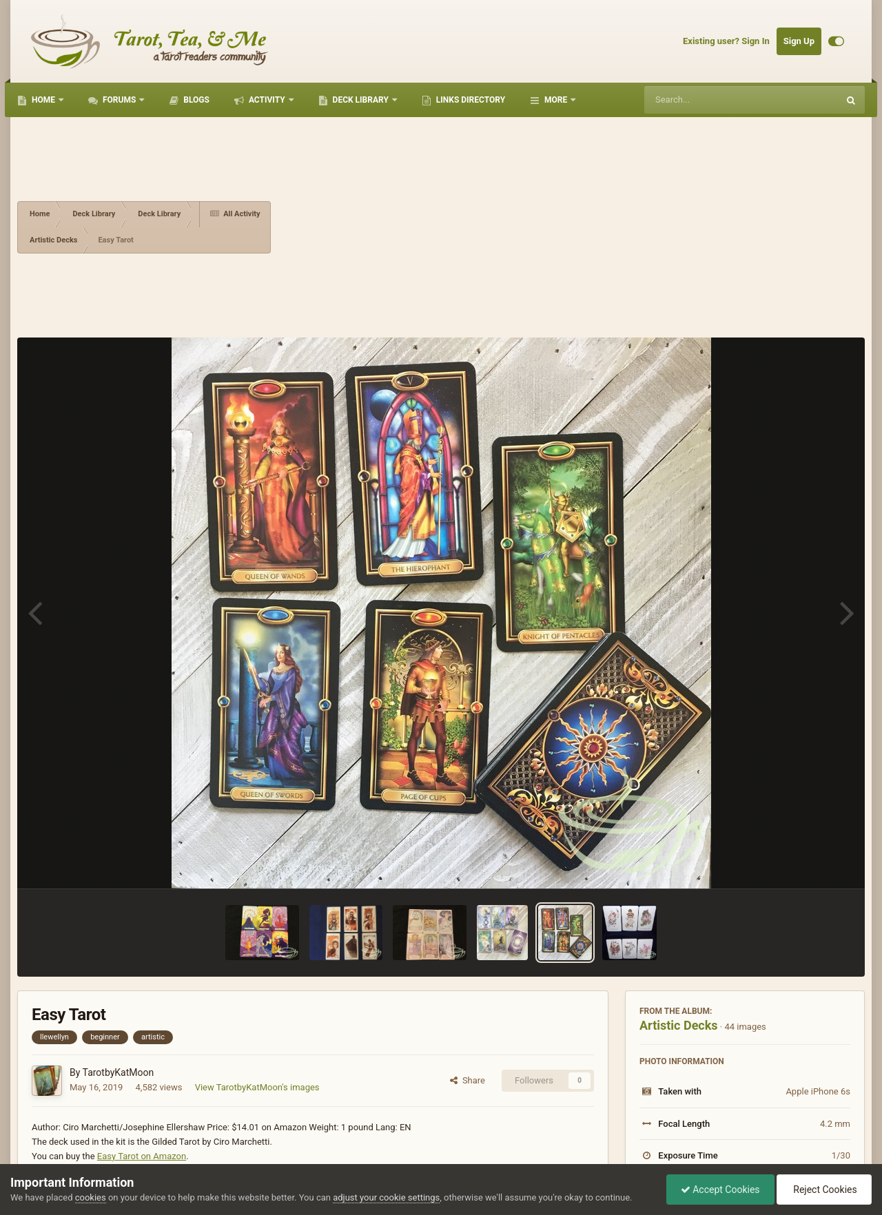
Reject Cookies (824, 1189)
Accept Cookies (720, 1189)
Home (43, 100)
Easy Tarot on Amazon (141, 1156)
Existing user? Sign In (726, 41)
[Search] (706, 100)
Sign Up (798, 41)
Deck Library (361, 100)
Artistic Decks (678, 1025)
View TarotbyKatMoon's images (257, 1087)
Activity (267, 100)
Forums (119, 100)
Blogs (195, 100)
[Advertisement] (568, 227)
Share (467, 1080)
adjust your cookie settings (386, 1197)
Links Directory (469, 100)
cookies (90, 1197)
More (555, 100)
